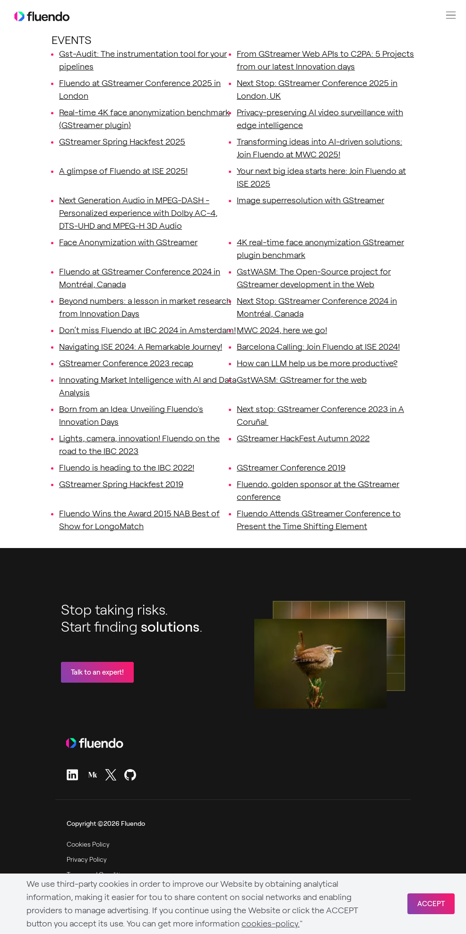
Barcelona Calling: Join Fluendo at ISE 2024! (318, 346)
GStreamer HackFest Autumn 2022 (303, 438)
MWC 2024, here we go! (282, 330)
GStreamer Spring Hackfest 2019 (121, 484)
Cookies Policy (88, 844)
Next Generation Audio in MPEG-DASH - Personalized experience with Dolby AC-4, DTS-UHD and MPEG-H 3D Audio (138, 213)
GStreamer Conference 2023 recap (126, 363)
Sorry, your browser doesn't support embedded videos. (320, 664)
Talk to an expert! (97, 672)
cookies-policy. (271, 923)
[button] (451, 15)
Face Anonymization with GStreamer (128, 242)
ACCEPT (431, 904)
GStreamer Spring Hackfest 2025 (122, 141)
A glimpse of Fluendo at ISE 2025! (123, 171)
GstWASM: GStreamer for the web (302, 380)
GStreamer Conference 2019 (291, 467)
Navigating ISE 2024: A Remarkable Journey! (140, 346)
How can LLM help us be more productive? (317, 363)
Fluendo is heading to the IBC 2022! (126, 467)
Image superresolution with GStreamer (310, 200)
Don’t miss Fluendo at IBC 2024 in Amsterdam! (147, 330)
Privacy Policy (87, 859)
